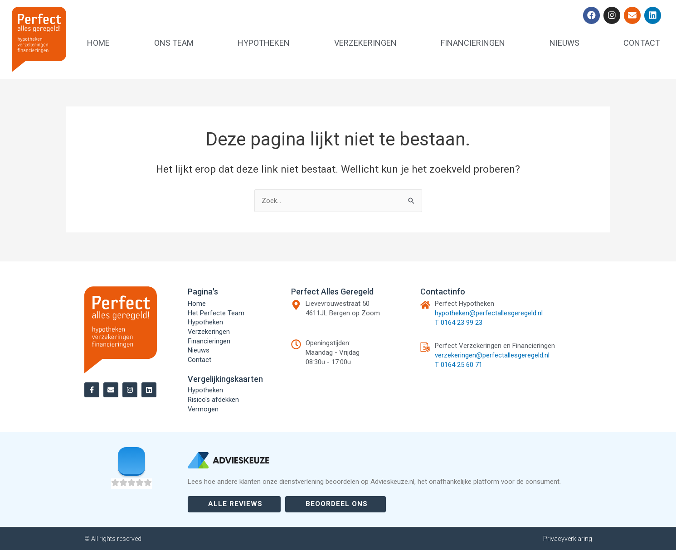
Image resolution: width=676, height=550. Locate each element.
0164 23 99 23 (461, 321)
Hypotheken (264, 43)
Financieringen (473, 43)
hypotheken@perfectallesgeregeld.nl (489, 312)
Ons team (174, 43)
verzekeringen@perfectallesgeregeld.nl (492, 354)
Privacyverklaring (567, 538)
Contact (641, 43)
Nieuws (564, 43)
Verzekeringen (365, 43)
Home (98, 43)
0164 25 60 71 (461, 363)
